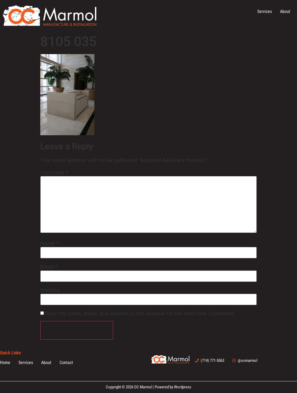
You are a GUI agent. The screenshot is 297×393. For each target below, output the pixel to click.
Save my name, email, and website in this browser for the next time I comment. (140, 313)
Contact (66, 363)
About (285, 11)
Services (264, 11)
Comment (54, 172)
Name (49, 243)
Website (50, 290)
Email (49, 266)
